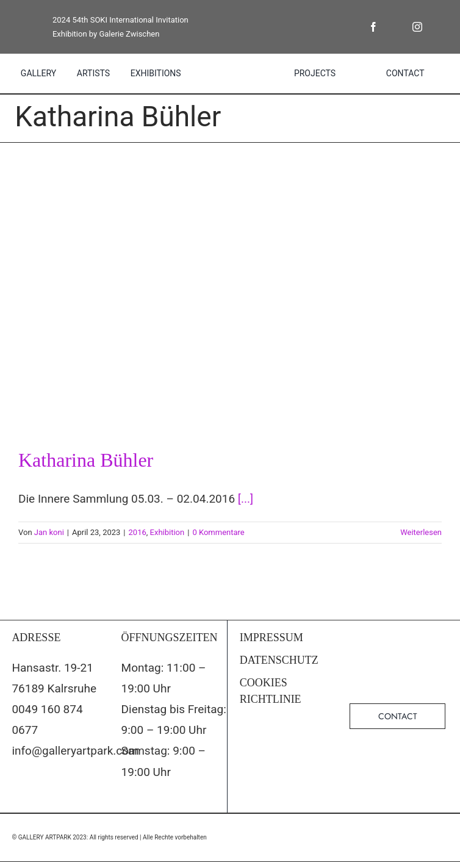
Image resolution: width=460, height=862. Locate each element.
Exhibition (167, 532)
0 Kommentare (218, 532)
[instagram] (417, 27)
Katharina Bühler (85, 460)
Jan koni (49, 532)
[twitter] (395, 27)
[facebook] (373, 27)
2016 (137, 532)
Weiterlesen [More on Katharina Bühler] (421, 532)
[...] (245, 499)
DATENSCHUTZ (279, 660)
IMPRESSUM (271, 637)
